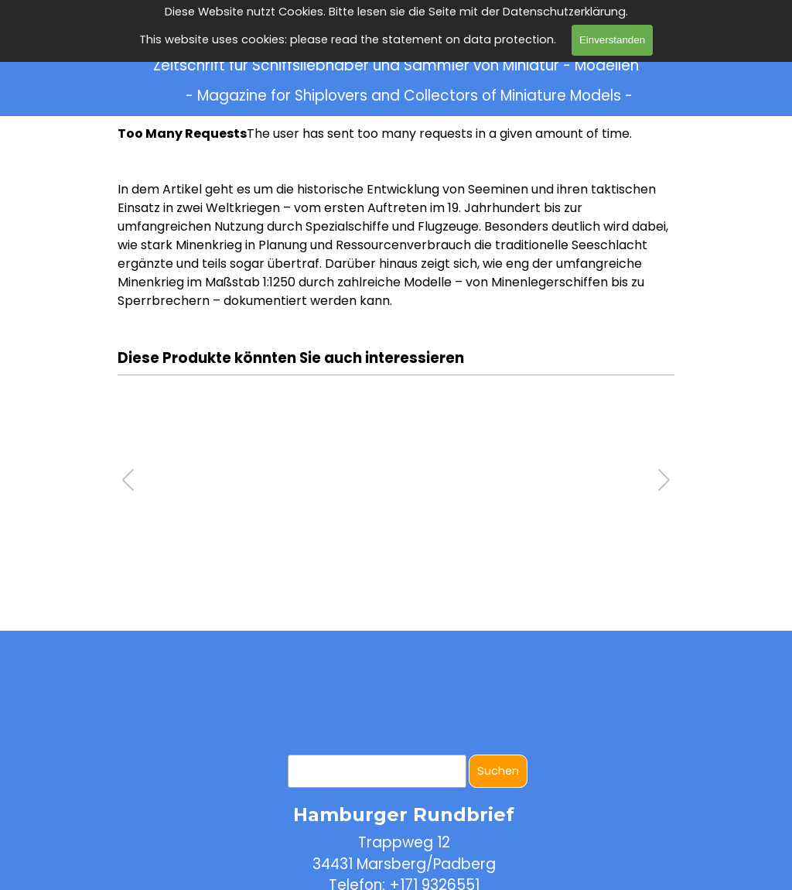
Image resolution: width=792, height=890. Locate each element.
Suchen (498, 771)
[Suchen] (377, 771)
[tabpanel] (396, 245)
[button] (664, 480)
